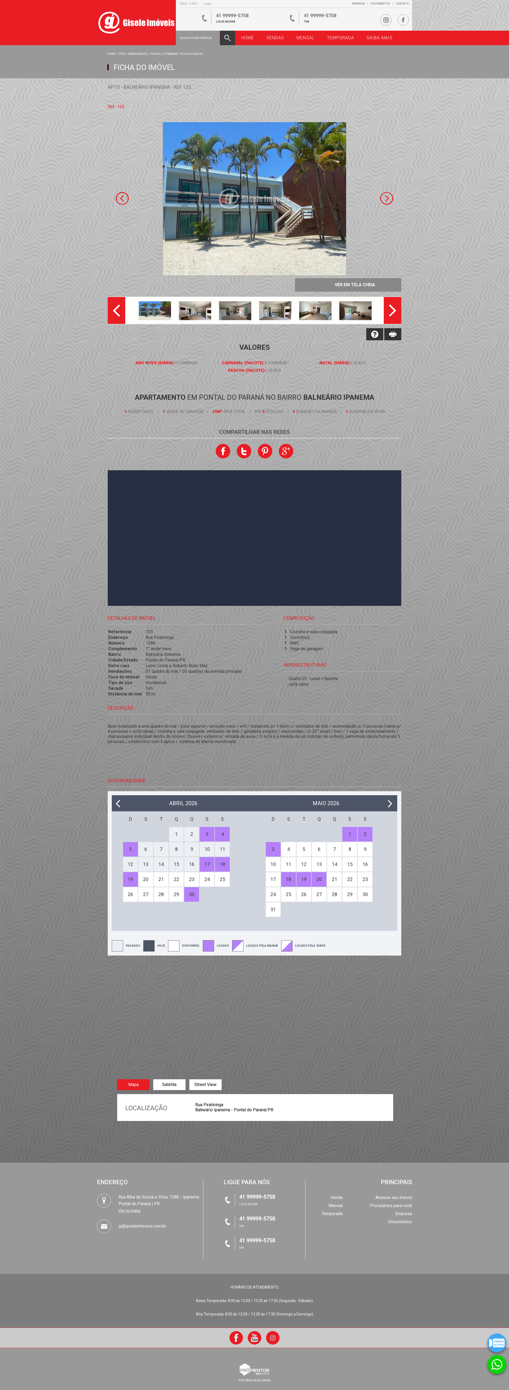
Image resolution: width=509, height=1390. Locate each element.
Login (207, 3)
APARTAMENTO (138, 53)
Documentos (380, 3)
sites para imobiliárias (254, 1380)
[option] (254, 198)
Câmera (496, 1339)
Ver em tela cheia (355, 284)
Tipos (121, 53)
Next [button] (386, 198)
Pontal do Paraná (164, 53)
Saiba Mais (380, 37)
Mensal (336, 1205)
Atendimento (496, 1360)
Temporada (332, 1213)
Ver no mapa (129, 1210)
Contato (402, 3)
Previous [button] (122, 198)
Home (111, 53)
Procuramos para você (391, 1205)
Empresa (358, 3)
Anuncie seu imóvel (393, 1197)
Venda (337, 1197)
